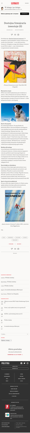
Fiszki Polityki (13, 413)
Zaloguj (27, 3)
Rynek (21, 374)
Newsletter (15, 366)
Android (14, 405)
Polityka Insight (5, 424)
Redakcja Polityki (14, 386)
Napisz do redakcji (14, 391)
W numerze (7, 374)
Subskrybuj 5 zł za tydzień (14, 354)
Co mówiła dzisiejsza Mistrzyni (14, 290)
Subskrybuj (25, 13)
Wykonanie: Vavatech (19, 424)
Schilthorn (18, 237)
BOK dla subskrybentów (14, 393)
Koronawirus (7, 376)
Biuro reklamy (14, 388)
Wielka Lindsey (9, 277)
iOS (11, 405)
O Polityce (14, 396)
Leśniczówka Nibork (5, 426)
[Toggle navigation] (2, 3)
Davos (4, 237)
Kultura (21, 376)
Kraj (7, 378)
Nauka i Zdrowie (21, 378)
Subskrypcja (15, 368)
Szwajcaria (15, 240)
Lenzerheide (10, 237)
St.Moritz (25, 237)
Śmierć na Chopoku (13, 294)
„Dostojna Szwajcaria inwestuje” (16, 38)
